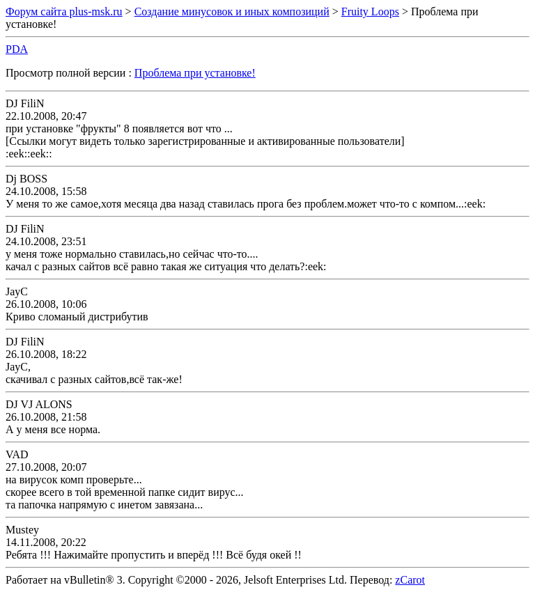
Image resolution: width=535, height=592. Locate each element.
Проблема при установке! (195, 73)
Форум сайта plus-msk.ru (64, 11)
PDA (17, 49)
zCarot (410, 580)
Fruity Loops (370, 11)
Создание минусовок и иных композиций (231, 11)
